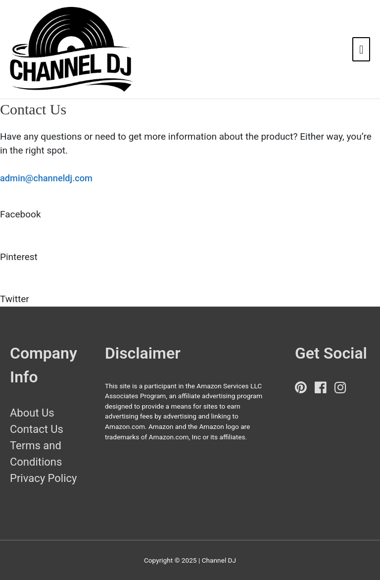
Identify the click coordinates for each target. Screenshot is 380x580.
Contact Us (36, 429)
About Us (32, 413)
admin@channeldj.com (46, 178)
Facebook (20, 214)
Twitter (14, 299)
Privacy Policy (43, 478)
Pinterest (19, 257)
